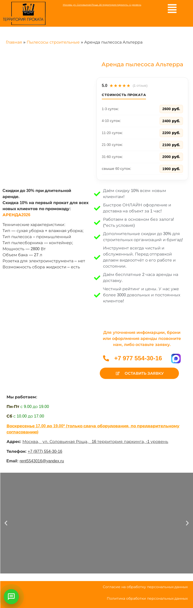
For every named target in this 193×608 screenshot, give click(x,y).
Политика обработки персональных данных (147, 598)
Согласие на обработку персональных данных (145, 587)
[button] (6, 523)
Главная (14, 42)
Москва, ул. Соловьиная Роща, (57, 441)
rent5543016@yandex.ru (42, 461)
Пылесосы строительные (53, 42)
